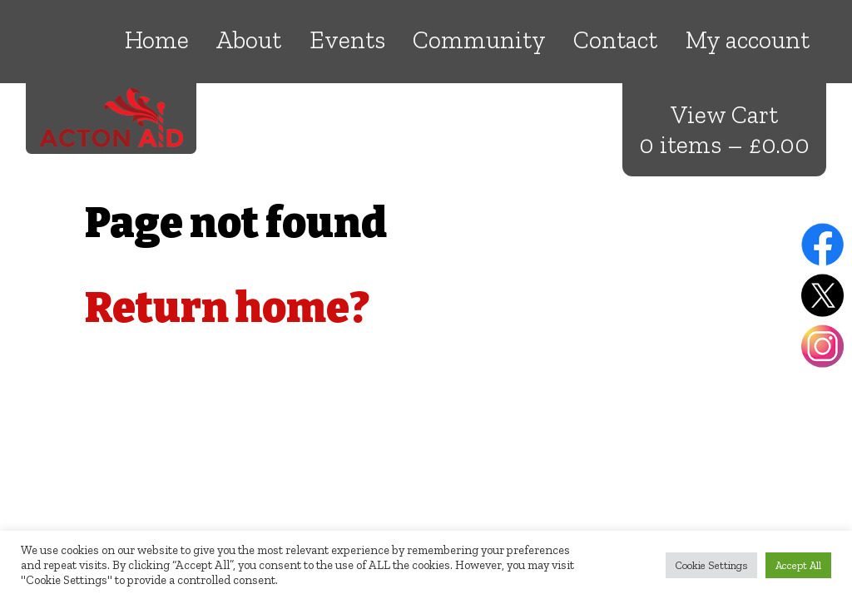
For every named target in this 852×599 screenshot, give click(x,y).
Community (479, 40)
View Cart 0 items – (724, 130)
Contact (615, 40)
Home (157, 40)
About (248, 40)
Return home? (227, 308)
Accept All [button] (798, 565)
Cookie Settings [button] (711, 565)
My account (748, 40)
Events (347, 40)
